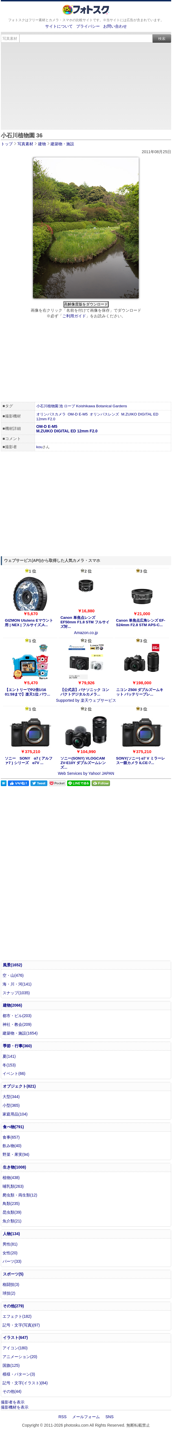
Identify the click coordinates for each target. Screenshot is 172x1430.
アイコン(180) (15, 1348)
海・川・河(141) (17, 984)
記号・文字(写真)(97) (21, 1325)
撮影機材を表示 (14, 1407)
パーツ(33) (12, 1261)
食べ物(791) (13, 1127)
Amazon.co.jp (86, 632)
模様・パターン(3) (19, 1374)
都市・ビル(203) (17, 1015)
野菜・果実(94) (16, 1154)
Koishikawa (85, 406)
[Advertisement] (86, 85)
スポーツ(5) (13, 1274)
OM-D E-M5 (78, 414)
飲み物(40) (12, 1145)
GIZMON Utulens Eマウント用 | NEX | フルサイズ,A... (29, 622)
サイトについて (59, 26)
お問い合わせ (115, 26)
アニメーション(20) (20, 1356)
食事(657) (11, 1137)
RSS (62, 1416)
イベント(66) (14, 1073)
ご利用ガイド (74, 316)
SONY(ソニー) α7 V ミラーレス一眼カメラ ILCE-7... (140, 760)
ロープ (69, 406)
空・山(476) (13, 975)
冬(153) (9, 1065)
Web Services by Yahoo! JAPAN (86, 773)
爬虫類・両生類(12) (20, 1195)
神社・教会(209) (17, 1024)
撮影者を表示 (13, 1402)
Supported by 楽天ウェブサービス (86, 700)
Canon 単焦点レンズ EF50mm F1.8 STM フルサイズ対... (84, 622)
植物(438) (11, 1177)
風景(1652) (12, 965)
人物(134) (11, 1233)
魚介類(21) (12, 1221)
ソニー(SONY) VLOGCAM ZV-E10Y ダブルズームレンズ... (83, 762)
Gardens (120, 406)
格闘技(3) (11, 1284)
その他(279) (13, 1306)
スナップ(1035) (16, 993)
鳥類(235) (11, 1203)
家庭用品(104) (15, 1114)
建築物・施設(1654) (20, 1033)
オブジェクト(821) (19, 1086)
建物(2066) (12, 1005)
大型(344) (11, 1096)
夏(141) (9, 1056)
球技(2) (9, 1293)
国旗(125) (11, 1365)
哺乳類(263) (13, 1186)
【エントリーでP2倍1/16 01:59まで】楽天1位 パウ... (27, 692)
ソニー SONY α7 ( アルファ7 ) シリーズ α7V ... (28, 760)
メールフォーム (86, 1416)
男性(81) (10, 1244)
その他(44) (12, 1391)
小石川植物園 (47, 406)
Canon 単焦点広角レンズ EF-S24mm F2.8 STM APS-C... (140, 622)
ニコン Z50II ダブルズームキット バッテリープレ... (140, 692)
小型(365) (11, 1105)
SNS (109, 1416)
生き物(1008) (14, 1167)
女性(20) (10, 1253)
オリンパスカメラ (51, 414)
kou (39, 447)
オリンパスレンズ (104, 414)
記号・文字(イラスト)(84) (25, 1383)
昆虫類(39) (12, 1212)
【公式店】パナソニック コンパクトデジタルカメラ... (84, 692)
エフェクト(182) (17, 1316)
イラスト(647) (15, 1337)
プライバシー (88, 26)
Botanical (104, 406)
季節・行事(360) (17, 1046)
